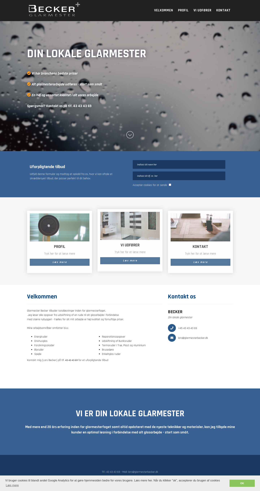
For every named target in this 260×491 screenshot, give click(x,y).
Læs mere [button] (12, 485)
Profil (183, 10)
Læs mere (60, 264)
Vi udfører (202, 10)
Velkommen (163, 10)
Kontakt (223, 10)
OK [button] (242, 483)
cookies (148, 185)
